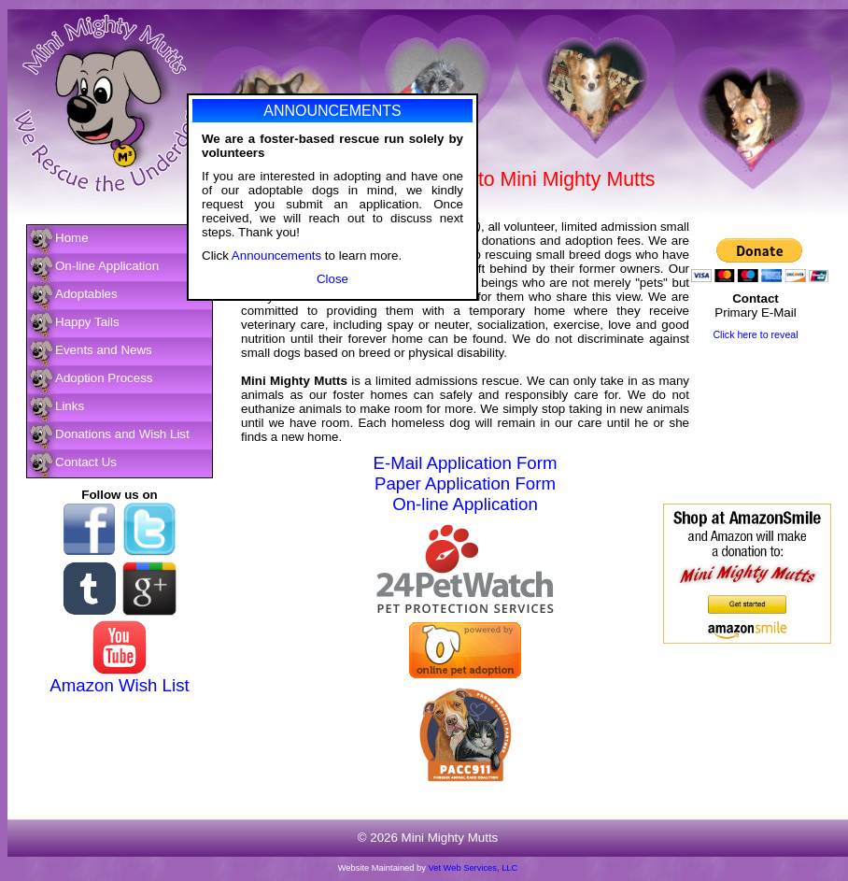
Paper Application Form (465, 483)
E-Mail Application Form (466, 463)
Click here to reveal (755, 334)
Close (332, 282)
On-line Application (465, 504)
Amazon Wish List (119, 685)
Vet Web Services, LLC (473, 868)
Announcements (276, 258)
